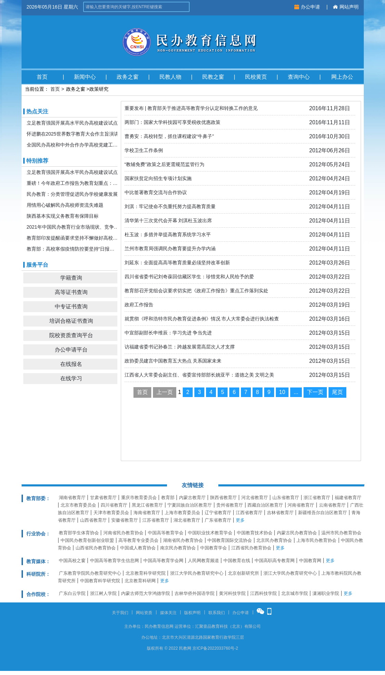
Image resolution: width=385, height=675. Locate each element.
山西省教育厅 (93, 520)
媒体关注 (168, 612)
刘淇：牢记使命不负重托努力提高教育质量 (170, 206)
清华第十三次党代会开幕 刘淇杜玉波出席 (168, 220)
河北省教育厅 (254, 497)
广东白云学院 (72, 593)
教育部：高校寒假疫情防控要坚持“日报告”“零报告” (73, 249)
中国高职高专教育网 (275, 560)
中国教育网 (310, 560)
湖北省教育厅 (187, 520)
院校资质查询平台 (71, 335)
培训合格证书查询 (71, 321)
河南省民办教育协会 (123, 532)
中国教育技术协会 (254, 532)
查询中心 (299, 77)
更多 (240, 520)
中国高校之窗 (72, 560)
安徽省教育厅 (124, 520)
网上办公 (342, 77)
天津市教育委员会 (111, 512)
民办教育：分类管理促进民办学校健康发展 (72, 194)
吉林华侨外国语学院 (195, 593)
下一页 (315, 392)
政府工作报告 (139, 304)
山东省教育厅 (285, 497)
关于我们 (120, 612)
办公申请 (307, 7)
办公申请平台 (71, 350)
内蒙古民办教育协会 (297, 532)
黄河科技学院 (232, 593)
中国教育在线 (236, 560)
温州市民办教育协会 (341, 532)
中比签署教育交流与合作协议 (156, 192)
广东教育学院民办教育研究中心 (90, 573)
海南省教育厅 (146, 512)
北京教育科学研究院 (146, 573)
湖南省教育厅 (72, 497)
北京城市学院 (294, 593)
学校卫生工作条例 (144, 150)
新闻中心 (85, 77)
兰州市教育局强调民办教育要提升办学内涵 (170, 248)
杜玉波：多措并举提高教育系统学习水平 (168, 234)
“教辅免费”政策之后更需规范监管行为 (164, 164)
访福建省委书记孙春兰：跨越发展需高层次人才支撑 (180, 346)
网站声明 (346, 7)
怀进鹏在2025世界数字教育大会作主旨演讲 (73, 134)
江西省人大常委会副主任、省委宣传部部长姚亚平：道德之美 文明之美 (199, 375)
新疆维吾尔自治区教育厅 (322, 512)
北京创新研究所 (243, 573)
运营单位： (185, 626)
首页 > (57, 89)
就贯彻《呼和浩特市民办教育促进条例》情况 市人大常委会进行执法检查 (202, 318)
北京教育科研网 (140, 580)
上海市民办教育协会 (316, 540)
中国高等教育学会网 (163, 560)
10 (282, 392)
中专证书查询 (71, 306)
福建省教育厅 (348, 497)
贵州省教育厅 (229, 505)
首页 (42, 77)
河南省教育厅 (300, 505)
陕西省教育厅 (223, 497)
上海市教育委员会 (182, 512)
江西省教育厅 (249, 512)
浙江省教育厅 (317, 497)
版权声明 (192, 612)
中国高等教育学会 (165, 532)
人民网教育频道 (203, 560)
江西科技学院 (263, 593)
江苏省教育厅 (155, 520)
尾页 (337, 392)
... (296, 392)
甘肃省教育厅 (103, 497)
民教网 (185, 648)
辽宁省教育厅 (218, 512)
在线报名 (71, 364)
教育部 (168, 497)
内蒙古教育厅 (192, 497)
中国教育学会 (213, 547)
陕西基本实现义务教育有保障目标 (63, 216)
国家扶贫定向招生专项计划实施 (158, 178)
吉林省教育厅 (280, 512)
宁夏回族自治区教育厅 (189, 505)
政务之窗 (128, 77)
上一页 (164, 392)
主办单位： (134, 626)
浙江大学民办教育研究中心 (196, 573)
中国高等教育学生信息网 (114, 560)
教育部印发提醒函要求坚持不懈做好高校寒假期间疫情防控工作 (73, 238)
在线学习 (71, 378)
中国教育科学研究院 (100, 580)
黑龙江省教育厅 (147, 505)
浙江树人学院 (103, 593)
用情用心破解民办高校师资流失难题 (65, 205)
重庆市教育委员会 (139, 497)
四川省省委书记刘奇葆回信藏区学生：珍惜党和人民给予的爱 (189, 276)
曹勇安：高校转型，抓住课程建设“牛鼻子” (169, 136)
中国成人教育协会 (138, 547)
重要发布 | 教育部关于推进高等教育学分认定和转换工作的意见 (191, 108)
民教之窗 (213, 77)
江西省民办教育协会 (251, 547)
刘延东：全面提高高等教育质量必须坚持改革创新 (177, 262)
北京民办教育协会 (274, 540)
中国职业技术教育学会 (210, 532)
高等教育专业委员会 (138, 540)
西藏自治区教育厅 (265, 505)
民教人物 (170, 77)
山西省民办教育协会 (96, 547)
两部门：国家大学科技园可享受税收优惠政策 (172, 122)
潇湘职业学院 (325, 593)
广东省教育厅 (218, 520)
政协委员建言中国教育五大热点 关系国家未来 (173, 361)
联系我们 (216, 612)
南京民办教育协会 (178, 547)
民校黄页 (256, 77)
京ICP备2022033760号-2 (215, 648)
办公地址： (151, 637)
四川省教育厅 (114, 505)
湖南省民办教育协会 (183, 540)
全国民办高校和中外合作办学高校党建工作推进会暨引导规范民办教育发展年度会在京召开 (73, 145)
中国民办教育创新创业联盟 (87, 540)
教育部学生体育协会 (79, 532)
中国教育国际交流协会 (229, 540)
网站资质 (144, 612)
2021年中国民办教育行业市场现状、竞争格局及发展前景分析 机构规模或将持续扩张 (73, 227)
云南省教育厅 (332, 505)
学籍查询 (71, 278)
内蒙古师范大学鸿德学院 (145, 593)
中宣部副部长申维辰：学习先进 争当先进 (168, 332)
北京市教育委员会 (78, 505)
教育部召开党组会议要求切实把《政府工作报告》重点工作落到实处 (196, 290)
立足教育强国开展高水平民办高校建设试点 (72, 123)
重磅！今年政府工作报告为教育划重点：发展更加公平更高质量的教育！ (73, 183)
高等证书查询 (71, 292)
